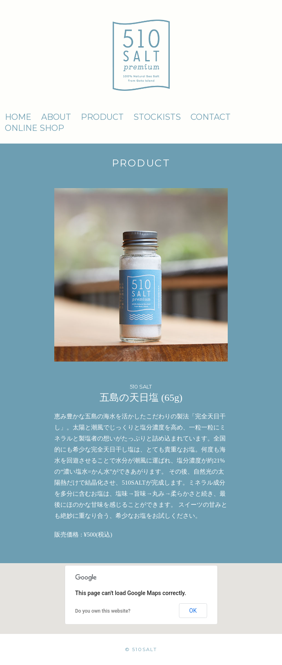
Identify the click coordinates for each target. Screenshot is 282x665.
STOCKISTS (157, 117)
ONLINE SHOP (34, 128)
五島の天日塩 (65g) (141, 397)
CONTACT (211, 117)
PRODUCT (102, 117)
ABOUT (56, 117)
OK (193, 610)
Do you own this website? (103, 611)
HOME (18, 117)
